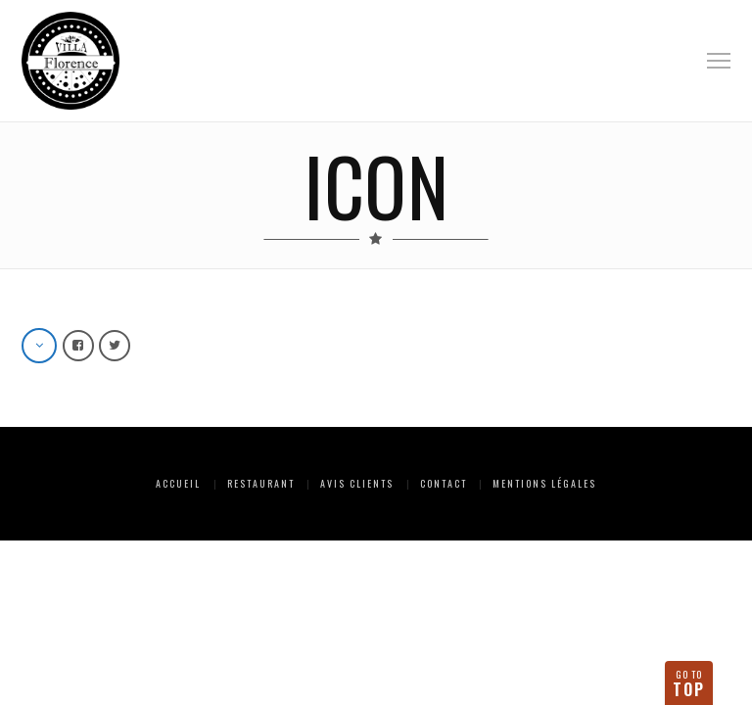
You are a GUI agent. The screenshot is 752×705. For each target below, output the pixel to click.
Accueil (178, 483)
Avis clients (357, 483)
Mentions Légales (544, 483)
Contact (443, 483)
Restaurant (261, 483)
